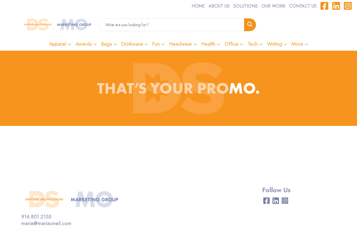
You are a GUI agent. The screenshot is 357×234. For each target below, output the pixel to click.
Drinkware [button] (132, 44)
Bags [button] (106, 44)
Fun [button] (156, 44)
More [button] (297, 44)
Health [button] (208, 44)
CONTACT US (303, 6)
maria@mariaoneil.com (46, 223)
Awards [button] (84, 44)
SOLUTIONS (245, 6)
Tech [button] (253, 44)
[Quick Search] (171, 24)
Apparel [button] (57, 44)
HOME (198, 6)
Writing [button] (274, 44)
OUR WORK (273, 6)
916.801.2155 (36, 216)
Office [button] (231, 44)
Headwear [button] (180, 44)
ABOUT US (219, 6)
